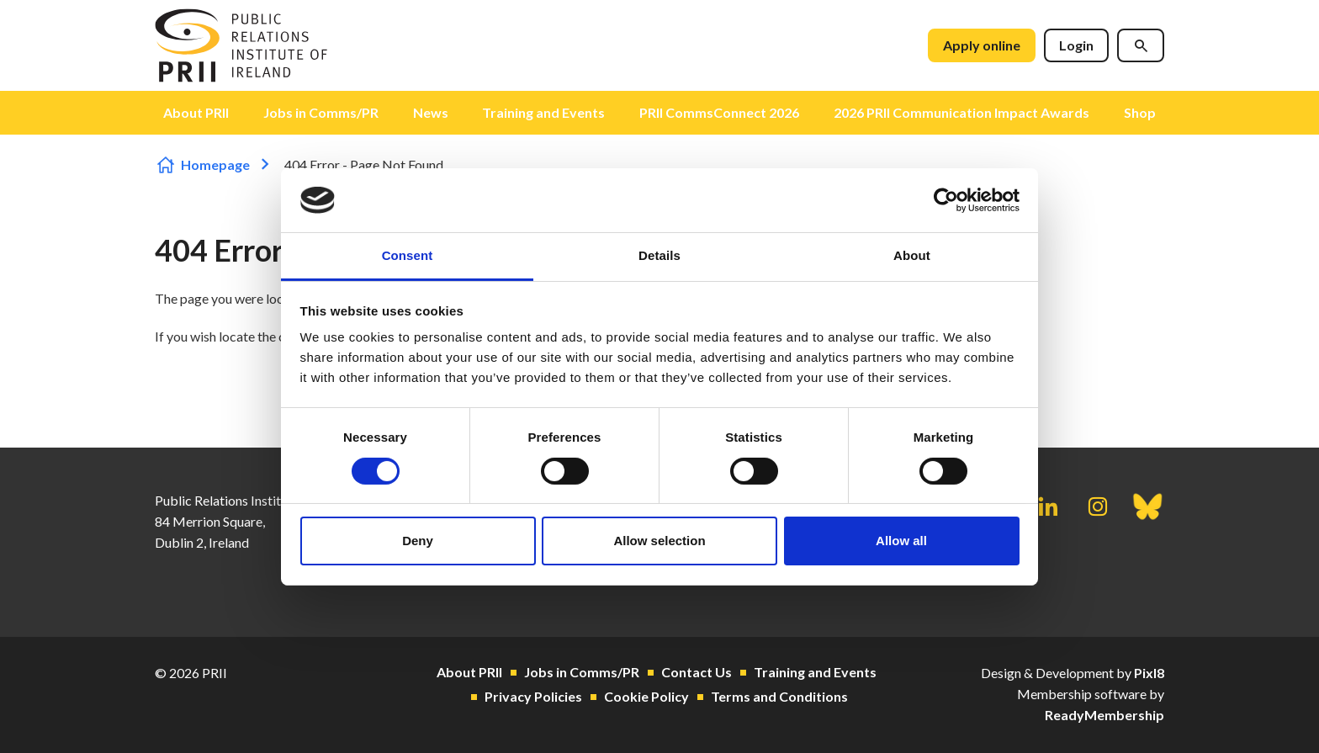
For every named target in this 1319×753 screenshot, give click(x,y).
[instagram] (1098, 506)
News (430, 112)
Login (1076, 45)
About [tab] (911, 255)
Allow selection (659, 540)
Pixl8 (1149, 673)
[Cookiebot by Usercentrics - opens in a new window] (946, 200)
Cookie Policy (646, 696)
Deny (417, 540)
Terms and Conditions (779, 696)
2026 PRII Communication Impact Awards (961, 112)
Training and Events (543, 112)
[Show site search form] (1140, 45)
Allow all (901, 540)
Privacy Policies (533, 696)
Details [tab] (659, 255)
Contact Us (696, 672)
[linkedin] (1048, 506)
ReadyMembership (1104, 715)
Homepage (215, 164)
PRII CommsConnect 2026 (719, 112)
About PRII (196, 112)
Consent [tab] (407, 255)
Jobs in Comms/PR (321, 112)
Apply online (981, 45)
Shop (1140, 112)
